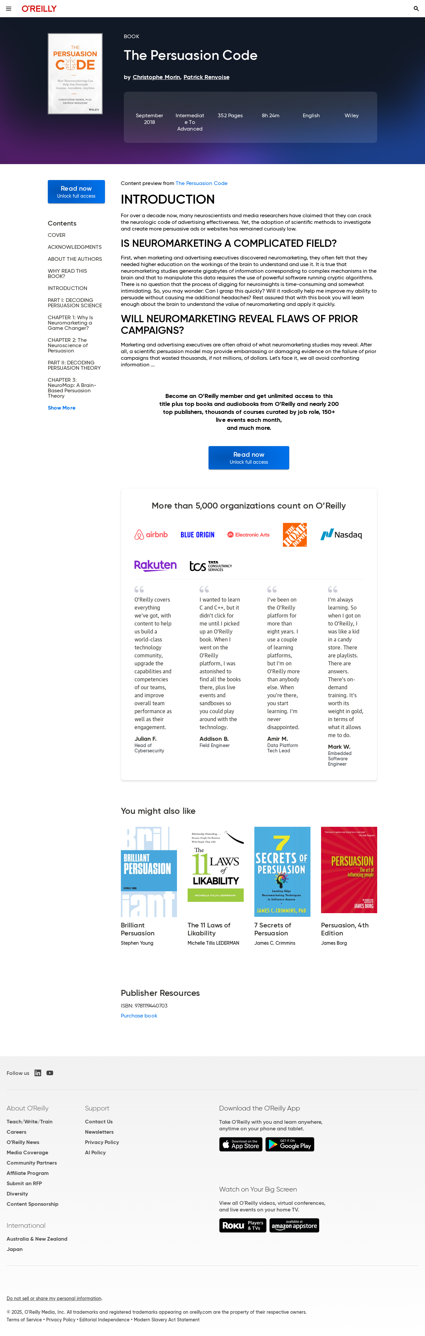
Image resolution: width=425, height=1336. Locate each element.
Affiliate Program (28, 1173)
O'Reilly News (23, 1142)
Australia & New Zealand (37, 1238)
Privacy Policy (102, 1142)
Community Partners (32, 1162)
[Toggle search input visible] (416, 9)
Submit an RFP (24, 1183)
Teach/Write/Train (29, 1121)
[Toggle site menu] (9, 9)
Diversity (17, 1193)
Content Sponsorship (32, 1203)
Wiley (351, 115)
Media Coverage (27, 1152)
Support (97, 1108)
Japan (15, 1249)
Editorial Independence (104, 1320)
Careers (16, 1131)
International (26, 1225)
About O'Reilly (27, 1108)
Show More (61, 408)
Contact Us (99, 1121)
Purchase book (139, 1015)
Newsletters (99, 1131)
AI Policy (95, 1152)
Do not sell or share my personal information (54, 1298)
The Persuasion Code (201, 183)
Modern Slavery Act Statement (167, 1320)
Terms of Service (24, 1320)
